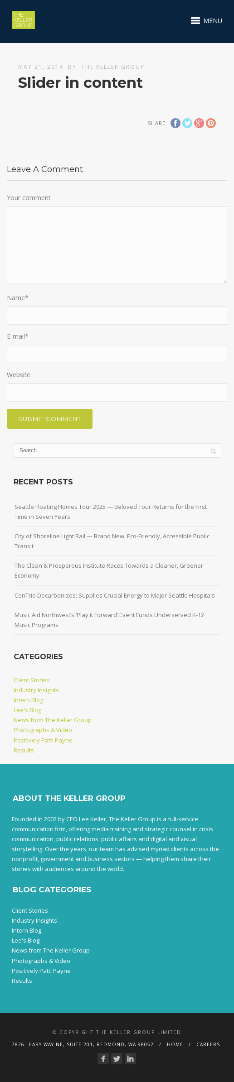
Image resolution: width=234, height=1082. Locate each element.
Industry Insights (36, 690)
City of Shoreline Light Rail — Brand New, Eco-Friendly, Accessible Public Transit (112, 541)
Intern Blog (28, 700)
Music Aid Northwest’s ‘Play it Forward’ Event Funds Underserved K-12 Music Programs (109, 620)
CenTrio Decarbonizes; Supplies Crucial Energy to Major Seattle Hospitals (115, 595)
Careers (208, 1044)
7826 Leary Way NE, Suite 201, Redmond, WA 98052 (83, 1044)
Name (18, 297)
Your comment (29, 197)
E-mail (18, 336)
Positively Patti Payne (43, 740)
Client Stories (32, 680)
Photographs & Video (43, 730)
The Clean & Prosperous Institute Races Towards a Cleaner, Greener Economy (109, 570)
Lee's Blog (27, 710)
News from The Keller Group (53, 720)
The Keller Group (113, 67)
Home (175, 1044)
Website (18, 374)
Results (24, 750)
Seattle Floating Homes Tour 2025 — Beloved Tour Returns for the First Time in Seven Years (111, 512)
